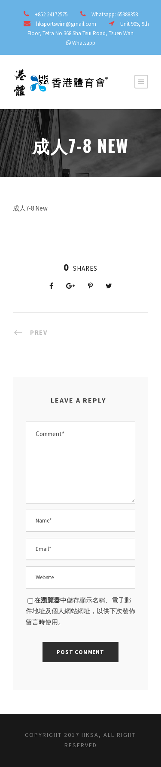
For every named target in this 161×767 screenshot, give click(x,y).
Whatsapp (83, 42)
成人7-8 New (30, 208)
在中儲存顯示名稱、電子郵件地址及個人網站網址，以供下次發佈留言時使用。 (80, 611)
